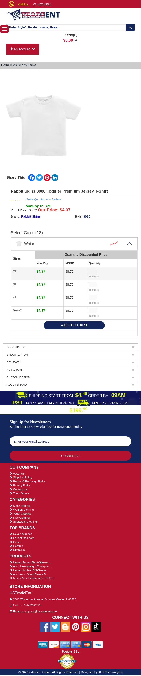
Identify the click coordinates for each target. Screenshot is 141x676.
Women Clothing (22, 509)
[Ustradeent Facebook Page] (45, 626)
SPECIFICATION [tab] (70, 354)
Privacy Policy (20, 485)
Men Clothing (20, 505)
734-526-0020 (42, 4)
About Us (17, 473)
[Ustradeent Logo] (42, 14)
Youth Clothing (20, 513)
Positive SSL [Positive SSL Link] (70, 651)
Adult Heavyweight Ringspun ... (31, 566)
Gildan (15, 542)
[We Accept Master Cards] (87, 644)
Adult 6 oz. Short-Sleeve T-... (29, 574)
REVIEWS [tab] (70, 362)
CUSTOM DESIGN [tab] (70, 377)
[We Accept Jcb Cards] (76, 644)
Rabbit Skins (31, 216)
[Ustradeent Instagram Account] (86, 626)
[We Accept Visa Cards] (98, 644)
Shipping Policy (21, 477)
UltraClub (17, 550)
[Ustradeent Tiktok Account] (96, 626)
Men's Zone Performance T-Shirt (31, 578)
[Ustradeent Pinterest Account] (75, 626)
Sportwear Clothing (23, 521)
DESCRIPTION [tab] (70, 347)
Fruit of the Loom (22, 538)
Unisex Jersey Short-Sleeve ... (30, 562)
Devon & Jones (21, 534)
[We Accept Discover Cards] (54, 644)
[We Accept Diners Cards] (65, 644)
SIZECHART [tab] (70, 370)
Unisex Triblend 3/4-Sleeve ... (30, 570)
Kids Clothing (20, 517)
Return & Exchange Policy (28, 481)
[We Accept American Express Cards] (43, 644)
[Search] (130, 27)
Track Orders (19, 493)
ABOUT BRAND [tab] (70, 385)
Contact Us (18, 489)
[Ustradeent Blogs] (65, 626)
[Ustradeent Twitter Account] (55, 626)
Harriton (16, 546)
